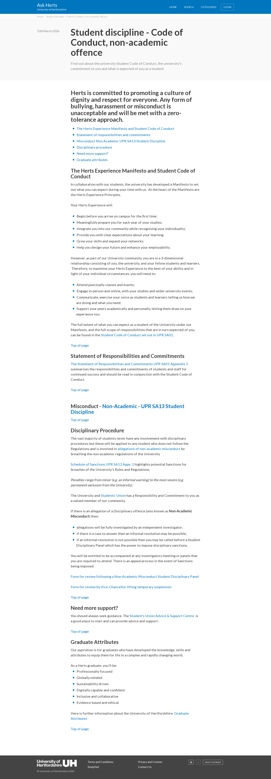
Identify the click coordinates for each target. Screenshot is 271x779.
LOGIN (227, 7)
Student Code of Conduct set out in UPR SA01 (137, 335)
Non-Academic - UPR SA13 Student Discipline (127, 409)
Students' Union (113, 495)
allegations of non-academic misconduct (149, 449)
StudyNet (93, 766)
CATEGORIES (208, 7)
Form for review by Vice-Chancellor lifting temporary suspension (121, 587)
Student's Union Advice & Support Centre (162, 616)
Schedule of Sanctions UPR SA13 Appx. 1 (103, 464)
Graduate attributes (92, 160)
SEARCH (189, 7)
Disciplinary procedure (94, 147)
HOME (173, 7)
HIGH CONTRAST (213, 762)
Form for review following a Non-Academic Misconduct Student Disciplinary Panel (135, 576)
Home (40, 16)
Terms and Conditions (100, 761)
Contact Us (145, 766)
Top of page (80, 345)
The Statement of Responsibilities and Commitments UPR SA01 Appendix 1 (129, 364)
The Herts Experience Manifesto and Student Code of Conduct (125, 128)
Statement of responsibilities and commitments (113, 135)
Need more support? (92, 153)
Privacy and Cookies (150, 761)
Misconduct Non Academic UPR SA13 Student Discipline (121, 141)
